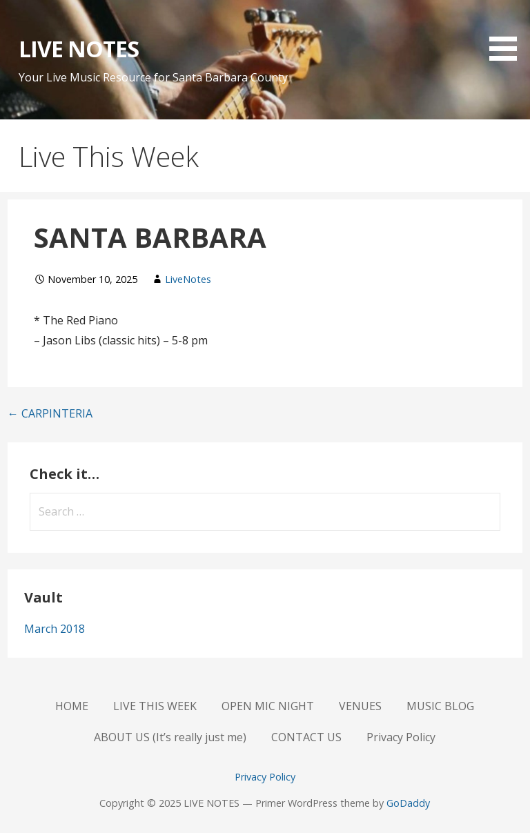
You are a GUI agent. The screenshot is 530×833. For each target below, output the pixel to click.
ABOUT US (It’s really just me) (170, 737)
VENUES (360, 706)
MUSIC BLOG (440, 706)
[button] (508, 33)
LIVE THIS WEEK (155, 706)
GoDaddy (408, 803)
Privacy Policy (400, 737)
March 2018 (54, 628)
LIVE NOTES (79, 48)
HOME (71, 706)
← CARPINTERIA (50, 413)
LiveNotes (188, 279)
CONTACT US (306, 737)
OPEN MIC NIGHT (268, 706)
